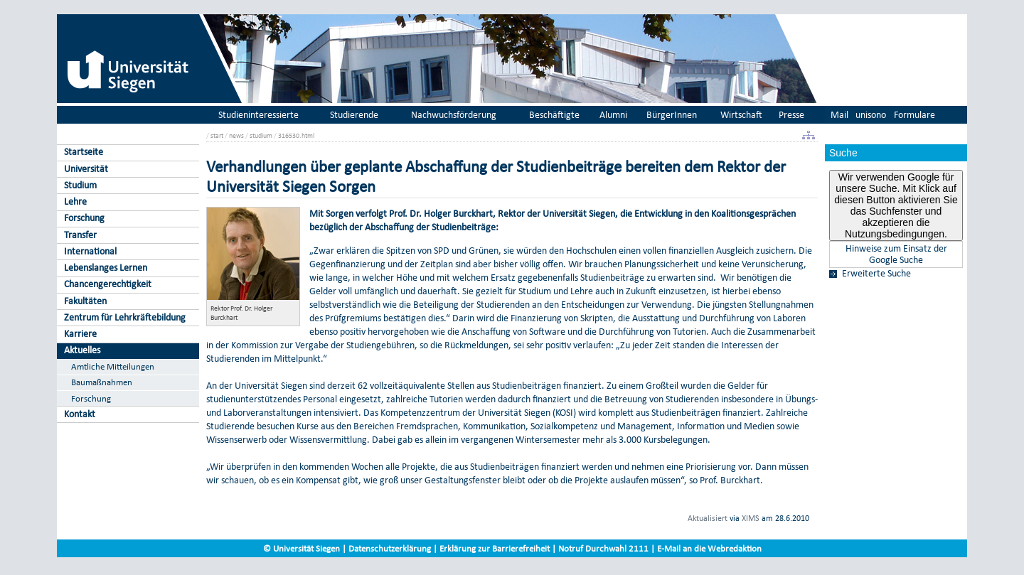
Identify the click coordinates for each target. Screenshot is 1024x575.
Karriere (80, 334)
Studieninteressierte (258, 115)
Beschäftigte (554, 115)
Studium (80, 185)
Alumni (613, 115)
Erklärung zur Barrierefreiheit (494, 548)
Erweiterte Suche (876, 273)
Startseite (83, 152)
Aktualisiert (707, 518)
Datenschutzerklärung (389, 548)
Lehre (75, 201)
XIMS (750, 518)
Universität (86, 169)
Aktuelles (82, 350)
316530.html (296, 135)
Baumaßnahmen (101, 382)
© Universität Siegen (301, 548)
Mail (839, 115)
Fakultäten (85, 301)
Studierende (354, 115)
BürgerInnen (671, 115)
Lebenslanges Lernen (105, 268)
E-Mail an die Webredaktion (709, 548)
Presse (791, 115)
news (236, 135)
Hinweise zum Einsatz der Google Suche (896, 254)
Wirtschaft (741, 115)
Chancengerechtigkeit (107, 284)
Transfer (80, 235)
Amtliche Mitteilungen (112, 366)
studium (261, 135)
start (216, 135)
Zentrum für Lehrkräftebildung (125, 317)
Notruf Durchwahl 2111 (603, 548)
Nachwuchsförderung (453, 115)
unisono (870, 115)
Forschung (84, 218)
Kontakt (79, 414)
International (90, 251)
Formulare (914, 115)
